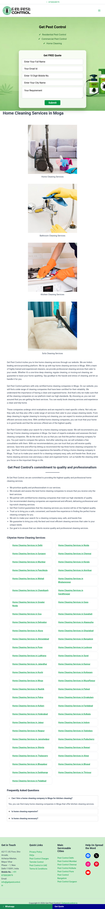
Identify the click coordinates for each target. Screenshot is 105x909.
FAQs (31, 855)
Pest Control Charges (39, 858)
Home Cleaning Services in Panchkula (30, 570)
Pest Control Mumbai (67, 861)
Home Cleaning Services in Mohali (28, 579)
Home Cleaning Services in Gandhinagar (71, 592)
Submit (52, 102)
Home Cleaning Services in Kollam (28, 710)
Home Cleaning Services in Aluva (27, 631)
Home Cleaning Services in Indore (74, 727)
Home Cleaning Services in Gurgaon (29, 553)
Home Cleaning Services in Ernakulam (76, 701)
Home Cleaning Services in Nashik (28, 693)
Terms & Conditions (38, 868)
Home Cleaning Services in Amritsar (75, 570)
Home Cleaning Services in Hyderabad (30, 718)
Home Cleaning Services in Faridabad (75, 710)
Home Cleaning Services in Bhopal (74, 772)
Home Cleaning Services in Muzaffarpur (71, 683)
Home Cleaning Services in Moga (28, 681)
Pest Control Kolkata (66, 868)
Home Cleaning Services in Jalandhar (29, 665)
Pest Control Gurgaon (67, 881)
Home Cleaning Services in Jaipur (28, 727)
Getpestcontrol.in (69, 903)
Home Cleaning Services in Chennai (75, 553)
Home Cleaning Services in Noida (74, 545)
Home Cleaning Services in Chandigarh (30, 590)
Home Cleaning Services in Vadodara (75, 735)
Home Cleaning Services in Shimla (28, 755)
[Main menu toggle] (99, 10)
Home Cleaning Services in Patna (28, 701)
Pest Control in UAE (38, 865)
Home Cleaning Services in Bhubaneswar (71, 581)
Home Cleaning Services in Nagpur (28, 735)
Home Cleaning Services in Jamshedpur (25, 745)
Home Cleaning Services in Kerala (74, 562)
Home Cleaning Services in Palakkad (29, 789)
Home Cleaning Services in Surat (73, 656)
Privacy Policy (35, 852)
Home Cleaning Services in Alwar (73, 764)
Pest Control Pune (65, 871)
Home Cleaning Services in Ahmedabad (30, 639)
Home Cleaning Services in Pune (27, 648)
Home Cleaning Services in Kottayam (75, 673)
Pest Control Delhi (65, 858)
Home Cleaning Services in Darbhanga (30, 780)
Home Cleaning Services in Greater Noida (28, 604)
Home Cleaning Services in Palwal (74, 693)
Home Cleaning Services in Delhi (27, 545)
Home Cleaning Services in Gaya (73, 602)
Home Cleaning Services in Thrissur (75, 780)
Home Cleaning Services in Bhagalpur (30, 772)
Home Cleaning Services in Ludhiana (29, 656)
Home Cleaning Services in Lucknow (75, 648)
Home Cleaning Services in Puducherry (76, 743)
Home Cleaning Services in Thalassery (30, 764)
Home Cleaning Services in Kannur (74, 665)
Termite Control (36, 862)
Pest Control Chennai (67, 865)
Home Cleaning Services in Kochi (27, 673)
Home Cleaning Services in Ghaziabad (76, 631)
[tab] (52, 810)
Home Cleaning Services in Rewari (74, 755)
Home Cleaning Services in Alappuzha (76, 623)
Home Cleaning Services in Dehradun (29, 623)
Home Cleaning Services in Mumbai (29, 562)
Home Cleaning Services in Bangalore (76, 639)
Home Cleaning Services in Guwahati (75, 614)
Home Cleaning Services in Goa (27, 614)
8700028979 (52, 2)
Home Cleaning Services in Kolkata (74, 718)
